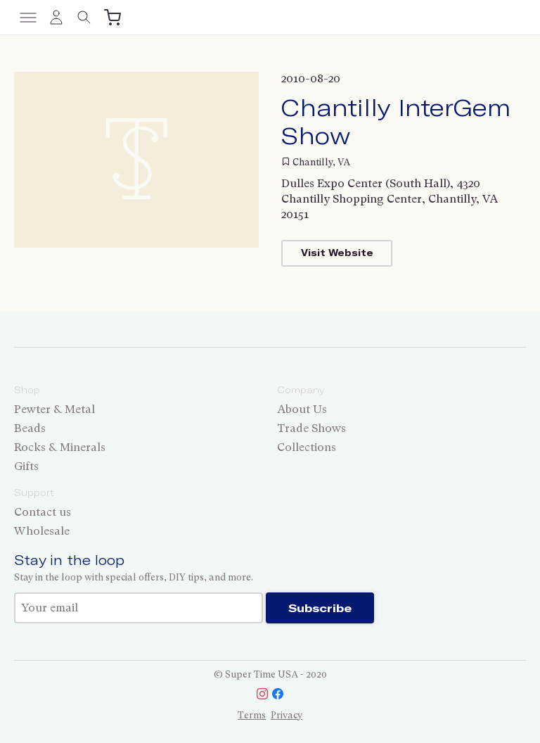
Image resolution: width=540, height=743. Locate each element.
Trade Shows (311, 428)
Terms (252, 715)
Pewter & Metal (54, 409)
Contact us (42, 512)
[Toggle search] (84, 18)
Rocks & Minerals (59, 447)
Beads (30, 428)
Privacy (286, 715)
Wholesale (42, 531)
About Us (302, 409)
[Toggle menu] (28, 18)
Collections (306, 447)
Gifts (26, 466)
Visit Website (337, 252)
